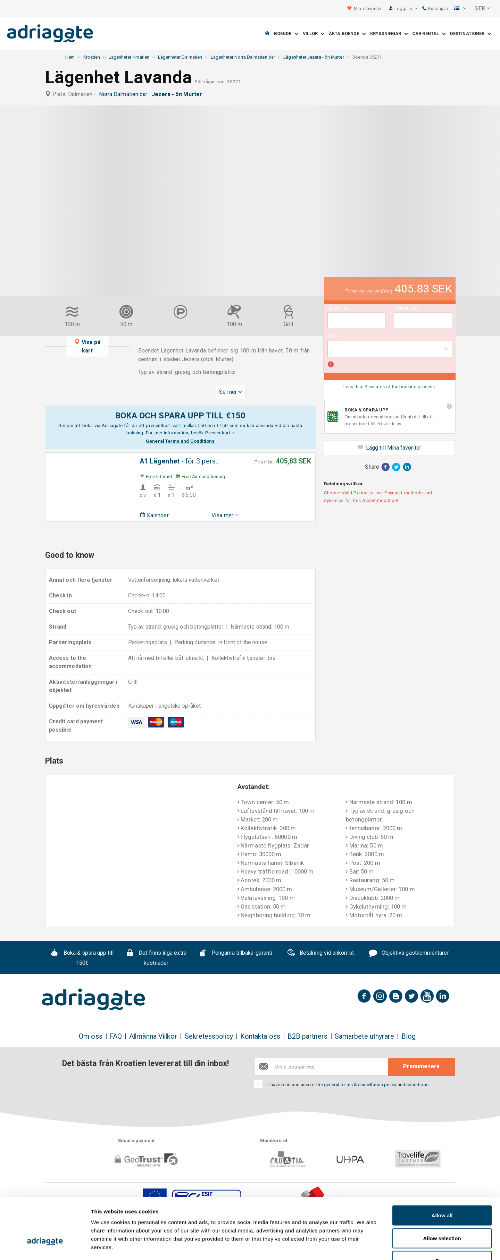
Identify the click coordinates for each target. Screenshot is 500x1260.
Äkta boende (347, 33)
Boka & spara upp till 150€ (82, 958)
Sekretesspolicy (209, 1036)
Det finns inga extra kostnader (156, 958)
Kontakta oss (260, 1036)
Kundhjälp (435, 8)
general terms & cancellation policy (360, 1084)
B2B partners (307, 1036)
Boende (286, 33)
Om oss (90, 1036)
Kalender (154, 515)
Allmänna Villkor (153, 1036)
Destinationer (470, 33)
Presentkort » (219, 432)
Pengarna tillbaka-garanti (235, 954)
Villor (314, 33)
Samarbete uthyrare (364, 1036)
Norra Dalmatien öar (124, 94)
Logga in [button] (406, 8)
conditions (417, 1084)
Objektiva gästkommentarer (409, 954)
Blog (408, 1036)
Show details (364, 1246)
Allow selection (442, 1192)
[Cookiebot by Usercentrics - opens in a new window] (45, 1246)
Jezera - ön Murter (178, 94)
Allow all (442, 1169)
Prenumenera (421, 1066)
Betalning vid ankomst (320, 954)
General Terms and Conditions (180, 441)
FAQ (116, 1036)
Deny (442, 1214)
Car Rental (428, 33)
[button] (460, 9)
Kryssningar (389, 33)
